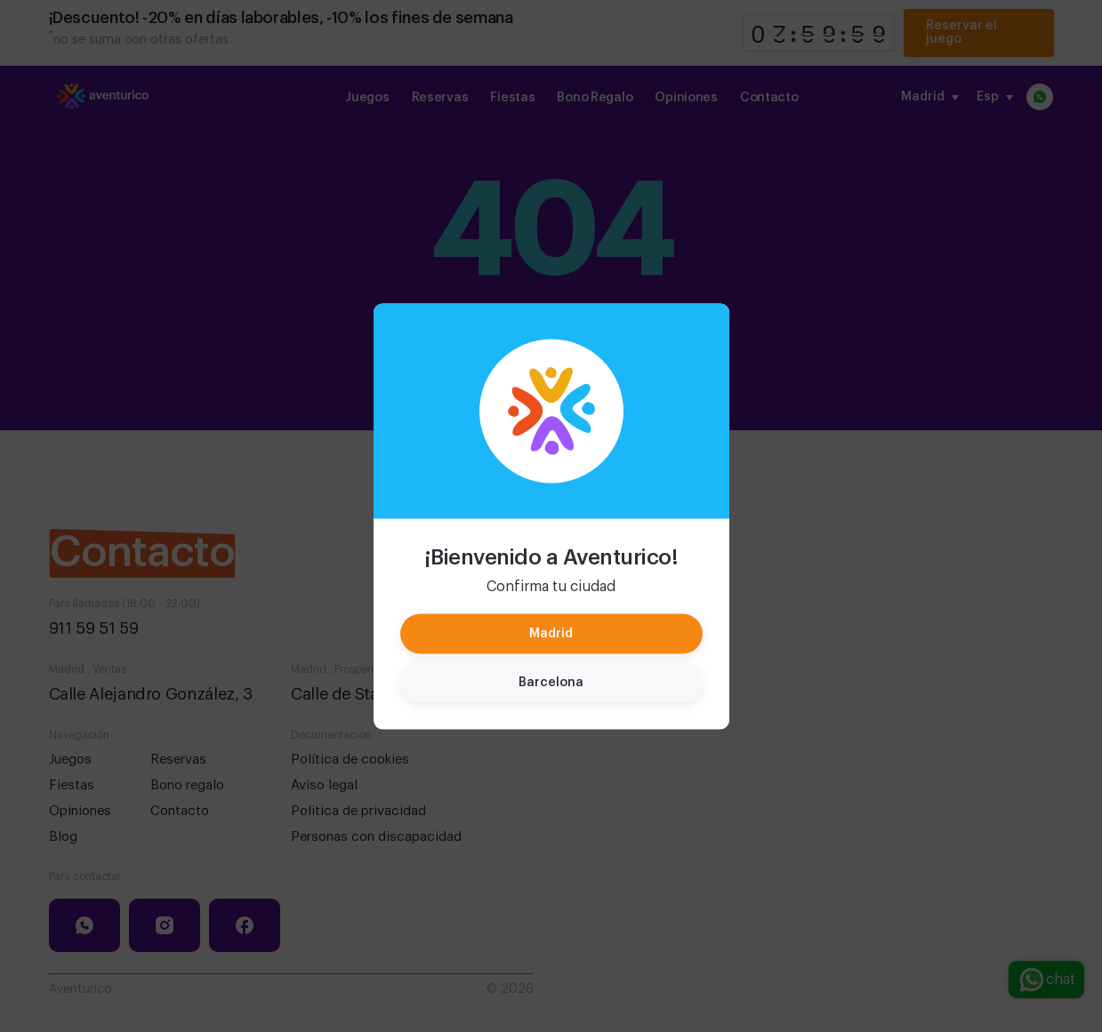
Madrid (551, 633)
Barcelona (551, 682)
